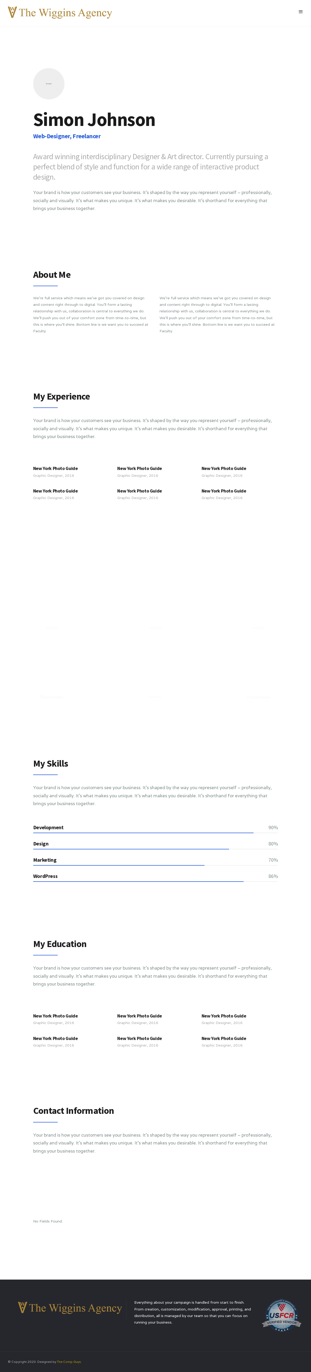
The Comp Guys (69, 1362)
